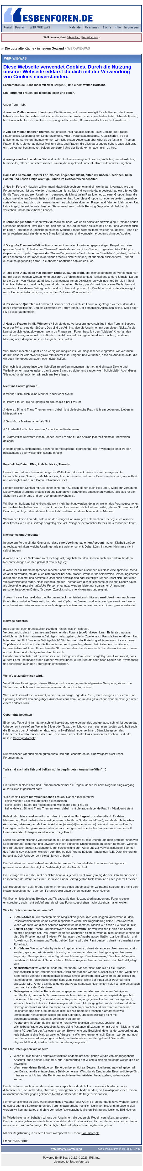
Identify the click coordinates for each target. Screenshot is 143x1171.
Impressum (132, 27)
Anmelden (74, 37)
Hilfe (118, 27)
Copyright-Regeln (24, 738)
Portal (7, 27)
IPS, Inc (94, 1157)
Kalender (76, 27)
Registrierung (90, 37)
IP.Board (64, 1157)
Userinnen (92, 27)
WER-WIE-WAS (40, 27)
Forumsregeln (90, 1133)
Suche (107, 27)
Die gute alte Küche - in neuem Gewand (34, 48)
